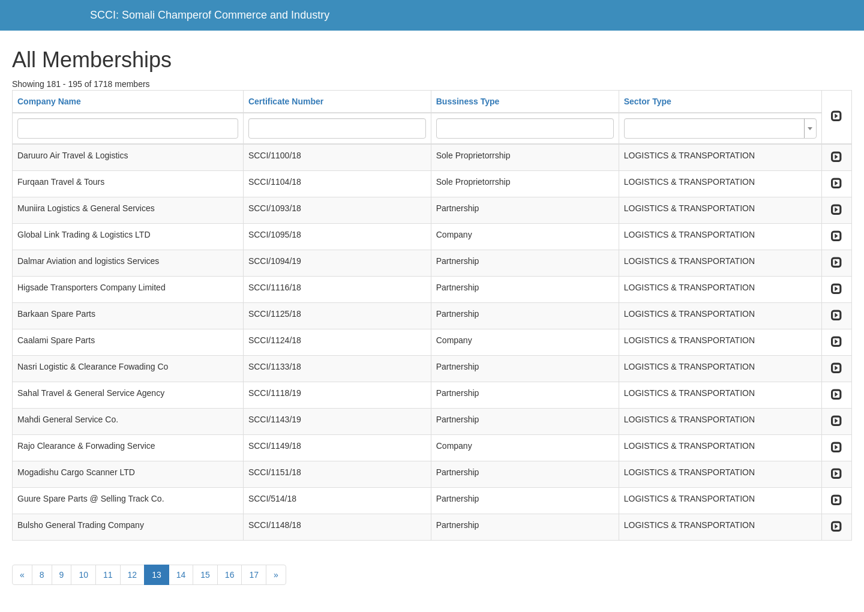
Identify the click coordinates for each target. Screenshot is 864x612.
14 (181, 575)
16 (230, 575)
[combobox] (720, 128)
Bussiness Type (468, 101)
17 (254, 575)
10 (83, 575)
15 (205, 575)
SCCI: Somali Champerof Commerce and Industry (209, 15)
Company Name (49, 101)
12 (132, 575)
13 (156, 575)
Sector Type (647, 101)
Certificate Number (285, 101)
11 (108, 575)
